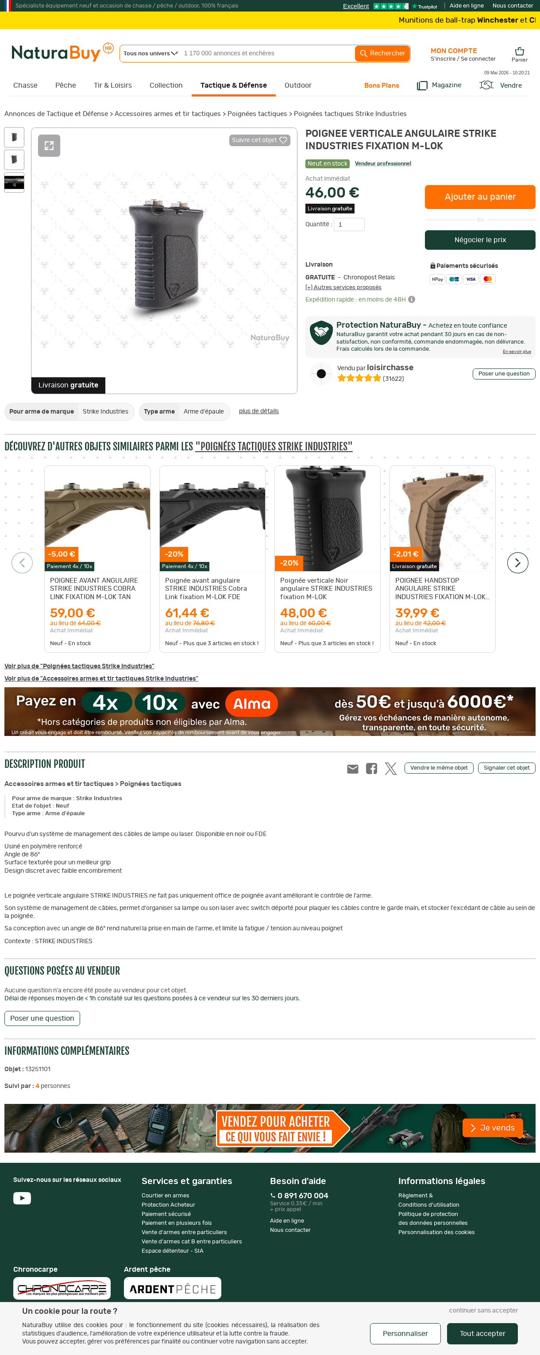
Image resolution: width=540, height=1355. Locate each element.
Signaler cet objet (507, 768)
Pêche (65, 85)
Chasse (25, 85)
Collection (166, 85)
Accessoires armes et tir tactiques (168, 114)
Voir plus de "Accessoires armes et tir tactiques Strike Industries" (101, 679)
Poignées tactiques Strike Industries (350, 114)
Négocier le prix (480, 240)
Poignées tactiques (257, 114)
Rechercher (382, 53)
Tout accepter (482, 1333)
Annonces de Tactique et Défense (56, 114)
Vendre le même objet (439, 768)
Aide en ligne (467, 6)
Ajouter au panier (480, 197)
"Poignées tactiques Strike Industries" (274, 447)
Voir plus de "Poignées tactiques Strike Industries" (79, 666)
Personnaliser (405, 1333)
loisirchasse (375, 368)
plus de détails (259, 411)
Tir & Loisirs (113, 85)
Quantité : (319, 224)
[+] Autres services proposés (343, 287)
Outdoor (298, 85)
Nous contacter (513, 6)
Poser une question (504, 374)
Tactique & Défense (234, 85)
